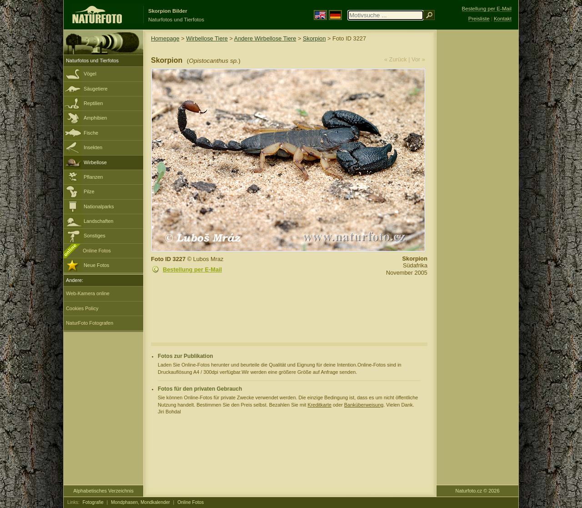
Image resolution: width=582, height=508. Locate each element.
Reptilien (93, 103)
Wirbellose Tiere (207, 38)
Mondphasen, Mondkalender (140, 502)
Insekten (93, 147)
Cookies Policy (82, 308)
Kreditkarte (319, 404)
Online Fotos (97, 250)
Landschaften (98, 221)
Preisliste (479, 18)
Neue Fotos (96, 265)
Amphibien (95, 118)
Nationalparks (99, 206)
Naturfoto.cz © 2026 (478, 490)
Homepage (165, 38)
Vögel (90, 73)
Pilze (89, 191)
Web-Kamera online (88, 293)
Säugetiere (96, 88)
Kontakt (503, 18)
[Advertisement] (477, 175)
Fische (91, 133)
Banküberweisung (363, 404)
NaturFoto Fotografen (89, 323)
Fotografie (93, 502)
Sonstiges (94, 235)
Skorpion (314, 38)
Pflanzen (93, 177)
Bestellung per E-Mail (192, 269)
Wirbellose (95, 162)
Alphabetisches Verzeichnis (103, 490)
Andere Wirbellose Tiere (265, 38)
